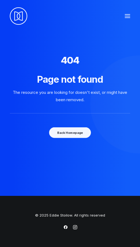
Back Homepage (70, 132)
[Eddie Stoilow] (18, 16)
